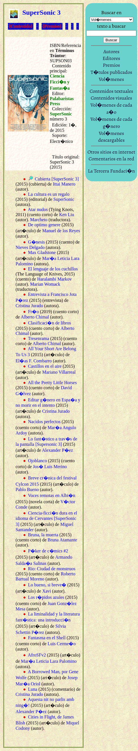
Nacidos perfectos (44, 421)
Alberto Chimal (35, 317)
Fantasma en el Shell (47, 637)
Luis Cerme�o (62, 643)
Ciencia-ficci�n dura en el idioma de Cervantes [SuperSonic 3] (46, 519)
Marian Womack (45, 284)
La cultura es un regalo (49, 194)
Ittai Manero (64, 184)
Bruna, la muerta (43, 534)
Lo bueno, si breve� (47, 584)
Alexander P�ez (57, 450)
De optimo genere (44, 224)
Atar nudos (38, 209)
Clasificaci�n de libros (49, 322)
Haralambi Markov (54, 279)
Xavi (46, 591)
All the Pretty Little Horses (52, 382)
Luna (32, 689)
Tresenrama (38, 338)
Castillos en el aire (45, 366)
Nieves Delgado (30, 247)
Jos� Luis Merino (50, 466)
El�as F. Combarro (34, 360)
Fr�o (33, 311)
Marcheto (39, 219)
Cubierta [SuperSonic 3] (57, 179)
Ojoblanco (37, 460)
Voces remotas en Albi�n (51, 495)
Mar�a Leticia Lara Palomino (49, 661)
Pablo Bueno (27, 489)
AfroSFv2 (37, 655)
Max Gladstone (42, 252)
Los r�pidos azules (46, 597)
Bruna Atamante (62, 539)
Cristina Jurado (29, 305)
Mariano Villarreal (59, 372)
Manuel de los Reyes (61, 230)
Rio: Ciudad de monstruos (52, 568)
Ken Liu (66, 214)
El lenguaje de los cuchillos (53, 268)
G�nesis (36, 242)
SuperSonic (63, 199)
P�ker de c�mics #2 (48, 550)
